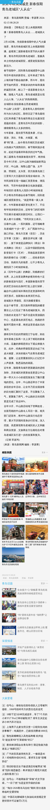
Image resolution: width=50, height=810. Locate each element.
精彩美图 (7, 452)
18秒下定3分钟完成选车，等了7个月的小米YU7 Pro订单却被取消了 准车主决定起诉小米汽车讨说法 (24, 718)
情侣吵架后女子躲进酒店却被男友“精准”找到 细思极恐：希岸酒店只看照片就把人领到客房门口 (24, 770)
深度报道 (7, 640)
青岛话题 (16, 2)
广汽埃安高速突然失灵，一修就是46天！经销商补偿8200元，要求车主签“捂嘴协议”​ (24, 757)
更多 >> (45, 452)
